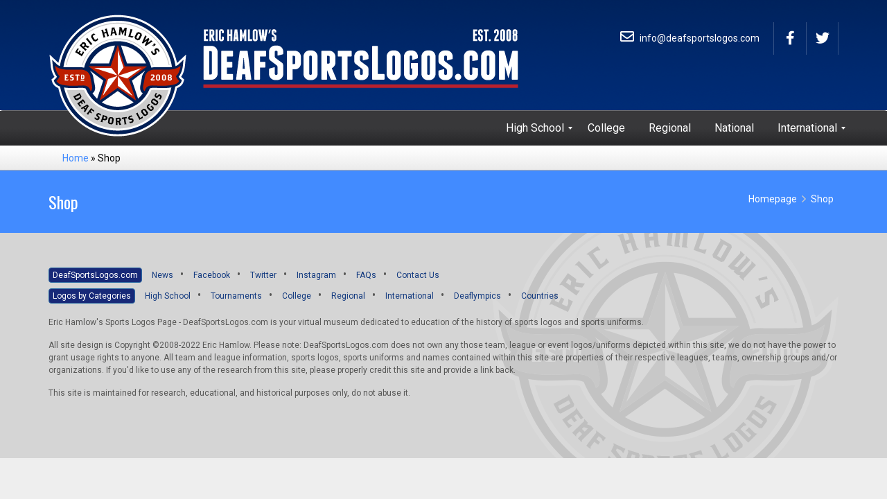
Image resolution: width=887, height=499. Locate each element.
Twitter (263, 275)
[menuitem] (535, 128)
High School (168, 296)
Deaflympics (477, 296)
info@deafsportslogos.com (689, 38)
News (162, 275)
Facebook (211, 275)
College (296, 296)
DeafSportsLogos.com (95, 275)
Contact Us (417, 275)
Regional (348, 296)
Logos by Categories (92, 296)
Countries (540, 296)
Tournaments (236, 296)
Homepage (772, 198)
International (409, 296)
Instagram (316, 275)
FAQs (366, 275)
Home (75, 158)
